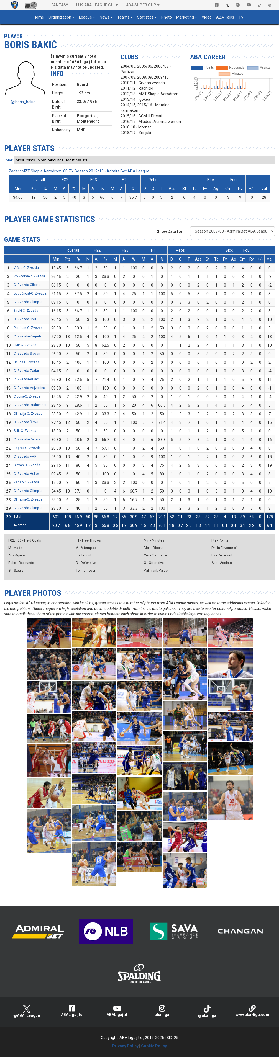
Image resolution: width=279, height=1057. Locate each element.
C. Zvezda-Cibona (27, 285)
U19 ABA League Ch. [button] (95, 5)
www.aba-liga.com (252, 1011)
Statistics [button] (145, 17)
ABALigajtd (117, 1011)
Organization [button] (59, 17)
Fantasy (59, 5)
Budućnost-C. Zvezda (30, 293)
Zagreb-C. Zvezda (27, 448)
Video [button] (207, 17)
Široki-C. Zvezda (26, 311)
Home (39, 17)
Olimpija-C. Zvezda (28, 414)
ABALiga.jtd (71, 1011)
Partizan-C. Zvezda (28, 328)
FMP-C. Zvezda (25, 345)
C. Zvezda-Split (25, 319)
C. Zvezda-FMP (25, 456)
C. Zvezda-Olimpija (28, 302)
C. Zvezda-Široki (26, 422)
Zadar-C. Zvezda (26, 482)
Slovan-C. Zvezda (27, 465)
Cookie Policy (154, 1046)
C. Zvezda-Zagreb (27, 336)
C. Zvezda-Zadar (26, 371)
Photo (166, 17)
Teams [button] (123, 17)
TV (241, 17)
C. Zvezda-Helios (27, 474)
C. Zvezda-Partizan (28, 439)
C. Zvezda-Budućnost (30, 405)
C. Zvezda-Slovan (27, 353)
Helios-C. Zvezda (27, 362)
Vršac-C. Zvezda (26, 268)
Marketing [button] (185, 17)
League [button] (85, 17)
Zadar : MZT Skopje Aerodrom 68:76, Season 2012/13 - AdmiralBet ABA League (79, 171)
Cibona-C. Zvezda (27, 396)
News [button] (104, 17)
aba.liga (162, 1011)
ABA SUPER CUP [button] (141, 5)
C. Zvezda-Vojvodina (29, 388)
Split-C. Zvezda (25, 431)
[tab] (9, 160)
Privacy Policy (125, 1046)
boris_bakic (23, 102)
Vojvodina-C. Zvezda (29, 276)
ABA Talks (225, 17)
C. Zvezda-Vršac (26, 379)
